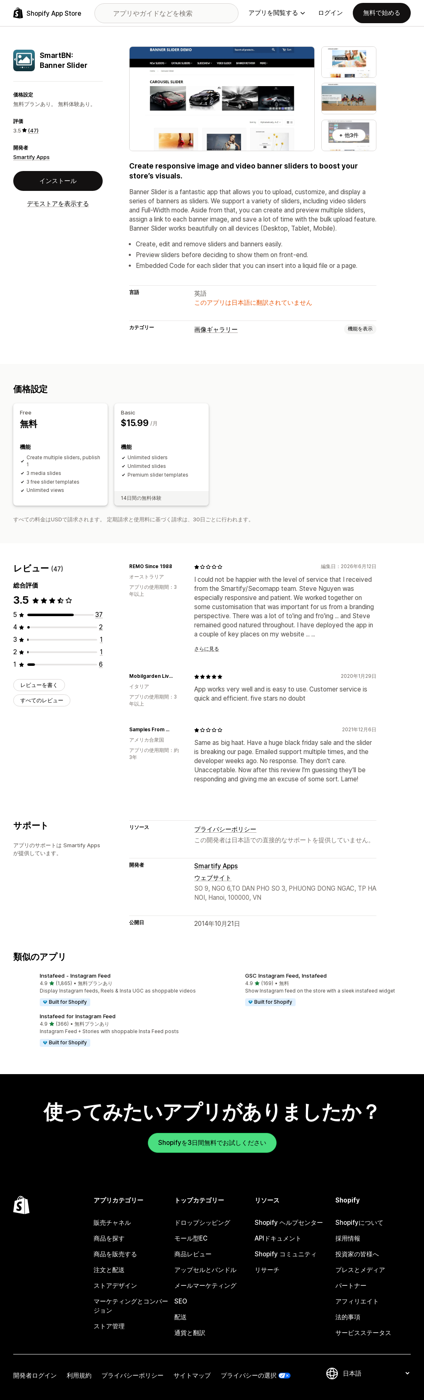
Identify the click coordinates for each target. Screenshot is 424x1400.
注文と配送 (109, 1270)
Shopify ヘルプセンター (289, 1223)
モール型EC (190, 1238)
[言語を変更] (376, 1373)
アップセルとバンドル (205, 1270)
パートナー (350, 1285)
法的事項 (347, 1317)
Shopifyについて (359, 1223)
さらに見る (206, 649)
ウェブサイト (212, 878)
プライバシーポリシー (225, 829)
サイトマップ (192, 1375)
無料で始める (381, 13)
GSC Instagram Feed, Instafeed (286, 975)
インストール (58, 181)
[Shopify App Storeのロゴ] (47, 13)
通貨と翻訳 (189, 1333)
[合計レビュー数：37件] (99, 615)
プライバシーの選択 (249, 1375)
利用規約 (79, 1375)
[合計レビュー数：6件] (101, 664)
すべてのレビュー (41, 700)
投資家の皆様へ (357, 1254)
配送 (180, 1317)
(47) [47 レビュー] (33, 130)
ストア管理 (109, 1326)
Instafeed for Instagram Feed (78, 1016)
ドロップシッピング (202, 1223)
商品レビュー (193, 1254)
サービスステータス (363, 1333)
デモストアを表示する (58, 203)
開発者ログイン (35, 1375)
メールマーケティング (205, 1285)
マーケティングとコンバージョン (131, 1305)
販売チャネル (112, 1223)
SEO (180, 1301)
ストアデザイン (115, 1285)
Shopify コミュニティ (286, 1254)
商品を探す (109, 1238)
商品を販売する (115, 1254)
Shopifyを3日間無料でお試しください (212, 1143)
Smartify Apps (31, 157)
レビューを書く (39, 685)
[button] (109, 990)
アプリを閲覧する (276, 13)
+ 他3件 (349, 135)
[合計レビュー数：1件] (101, 639)
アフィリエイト (357, 1301)
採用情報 (347, 1238)
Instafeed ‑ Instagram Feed (75, 975)
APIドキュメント (278, 1238)
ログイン (330, 13)
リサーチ (267, 1270)
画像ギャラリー (216, 329)
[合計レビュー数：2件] (101, 627)
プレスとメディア (360, 1270)
